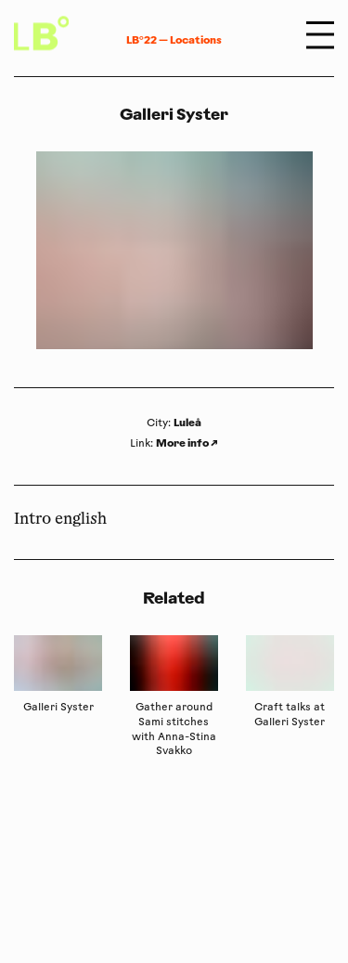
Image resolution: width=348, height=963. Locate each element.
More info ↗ (187, 442)
